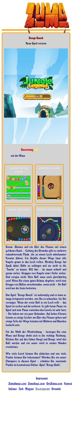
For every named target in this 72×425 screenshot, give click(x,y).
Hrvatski (56, 389)
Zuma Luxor (49, 168)
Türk (21, 389)
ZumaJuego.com (17, 383)
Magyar (29, 389)
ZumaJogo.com (36, 383)
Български (43, 389)
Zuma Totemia (49, 209)
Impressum (42, 378)
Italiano (12, 389)
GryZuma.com (54, 383)
